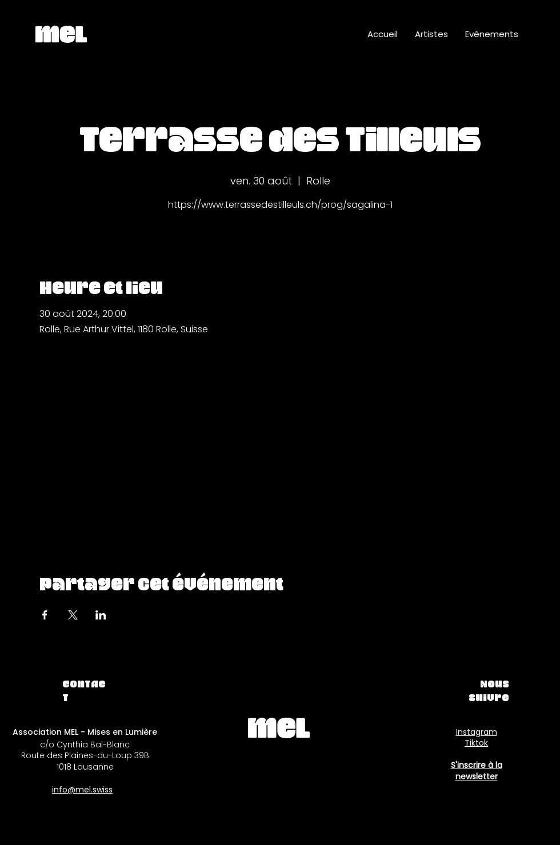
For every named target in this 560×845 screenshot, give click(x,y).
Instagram (476, 732)
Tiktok (476, 743)
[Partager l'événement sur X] (72, 614)
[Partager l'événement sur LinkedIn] (100, 614)
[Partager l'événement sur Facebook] (44, 614)
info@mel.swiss (82, 789)
